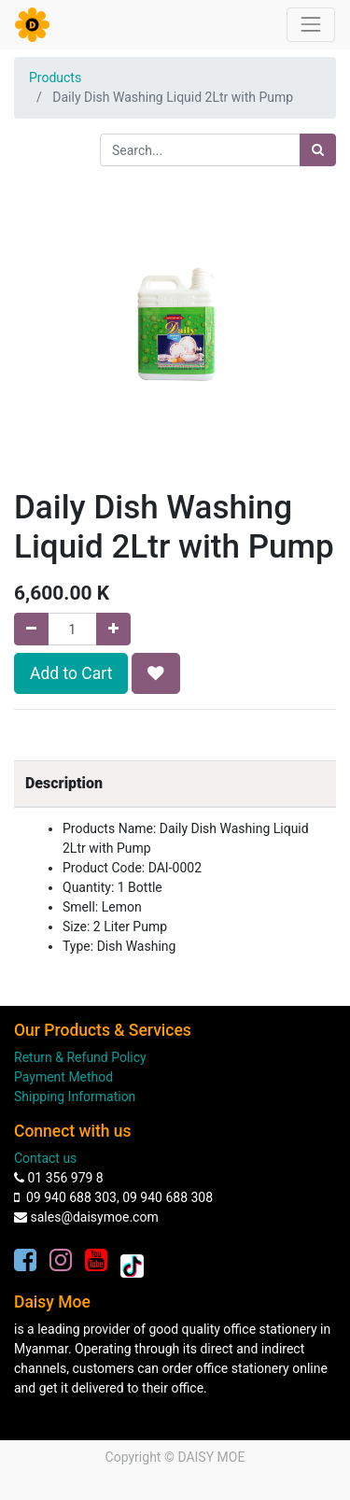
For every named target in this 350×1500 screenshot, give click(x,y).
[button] (156, 673)
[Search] (318, 150)
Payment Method (63, 1076)
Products (55, 77)
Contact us (45, 1158)
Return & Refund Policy (80, 1057)
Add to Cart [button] (71, 673)
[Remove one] (31, 629)
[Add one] (113, 629)
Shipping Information (74, 1096)
